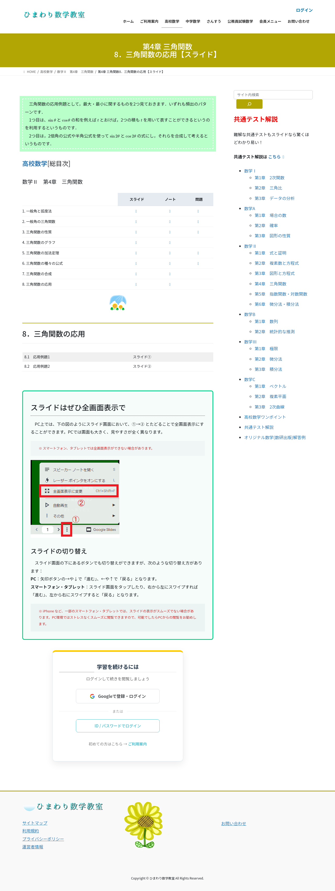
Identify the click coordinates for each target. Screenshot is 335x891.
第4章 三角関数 (270, 283)
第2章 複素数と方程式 (277, 263)
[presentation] (52, 120)
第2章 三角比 (268, 188)
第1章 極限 (266, 348)
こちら (277, 156)
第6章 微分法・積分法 (277, 304)
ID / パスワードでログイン (117, 726)
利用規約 (30, 831)
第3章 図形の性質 (273, 235)
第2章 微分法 (268, 359)
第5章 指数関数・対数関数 (281, 294)
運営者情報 (32, 846)
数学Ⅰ (250, 171)
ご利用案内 (137, 744)
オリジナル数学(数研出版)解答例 (275, 437)
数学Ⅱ (250, 246)
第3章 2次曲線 (269, 407)
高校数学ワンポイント (265, 417)
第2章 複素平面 (270, 396)
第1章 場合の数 (270, 215)
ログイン (304, 10)
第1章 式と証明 (270, 253)
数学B (249, 314)
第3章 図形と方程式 (275, 273)
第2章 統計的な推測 (275, 331)
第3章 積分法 (268, 369)
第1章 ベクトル (270, 386)
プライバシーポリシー (43, 839)
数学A (249, 208)
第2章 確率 (266, 225)
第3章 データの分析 (275, 198)
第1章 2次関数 (269, 177)
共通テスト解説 (258, 427)
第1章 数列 (266, 321)
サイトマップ (34, 823)
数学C (249, 379)
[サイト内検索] (249, 104)
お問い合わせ (233, 823)
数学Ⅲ (250, 341)
